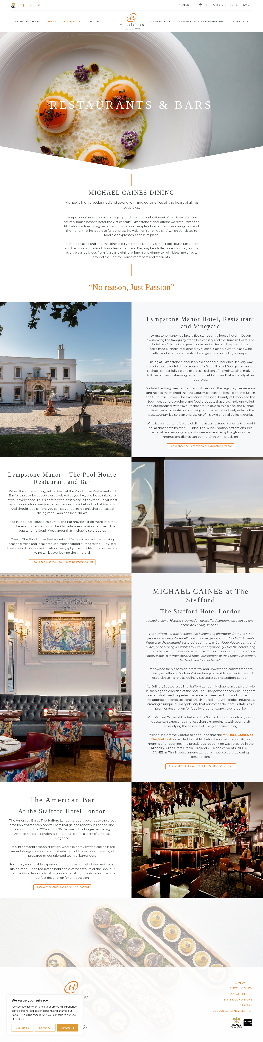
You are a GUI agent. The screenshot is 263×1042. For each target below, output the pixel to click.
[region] (45, 1015)
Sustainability (241, 988)
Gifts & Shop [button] (214, 5)
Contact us (187, 5)
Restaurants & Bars (63, 21)
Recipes (93, 21)
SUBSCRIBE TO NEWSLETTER (232, 1010)
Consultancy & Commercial (201, 21)
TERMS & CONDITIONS (237, 999)
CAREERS (246, 1005)
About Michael (27, 21)
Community (161, 21)
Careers (241, 21)
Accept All (67, 1027)
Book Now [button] (238, 5)
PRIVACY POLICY (241, 994)
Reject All (45, 1027)
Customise (22, 1027)
